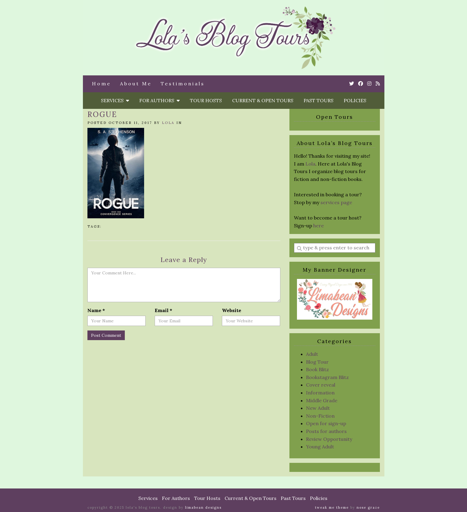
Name (96, 310)
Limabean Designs (203, 507)
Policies (355, 100)
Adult (312, 354)
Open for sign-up (326, 423)
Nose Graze (368, 507)
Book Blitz (317, 369)
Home (101, 84)
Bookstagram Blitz (327, 377)
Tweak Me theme (332, 507)
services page (336, 202)
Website (231, 310)
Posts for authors (326, 431)
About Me (136, 84)
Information (320, 393)
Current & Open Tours (262, 100)
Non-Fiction (320, 416)
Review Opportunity (329, 439)
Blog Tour (317, 362)
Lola (168, 123)
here (318, 226)
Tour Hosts (206, 100)
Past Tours (318, 100)
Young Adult (320, 447)
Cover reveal (320, 385)
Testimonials (183, 84)
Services (115, 100)
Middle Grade (321, 400)
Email (163, 310)
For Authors (159, 100)
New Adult (318, 408)
